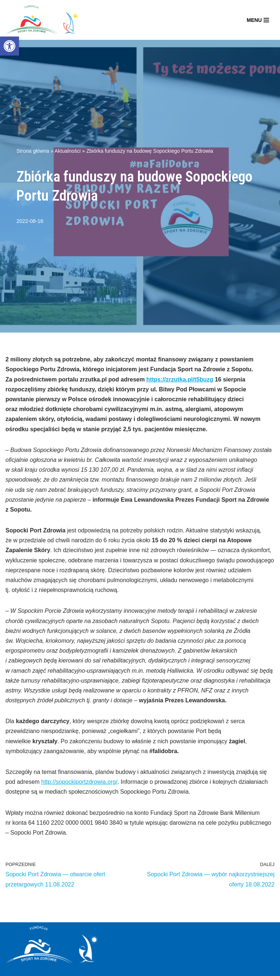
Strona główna (32, 151)
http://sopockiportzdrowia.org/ (79, 782)
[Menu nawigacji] (258, 20)
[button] (9, 46)
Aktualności (67, 151)
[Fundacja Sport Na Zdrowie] (41, 20)
